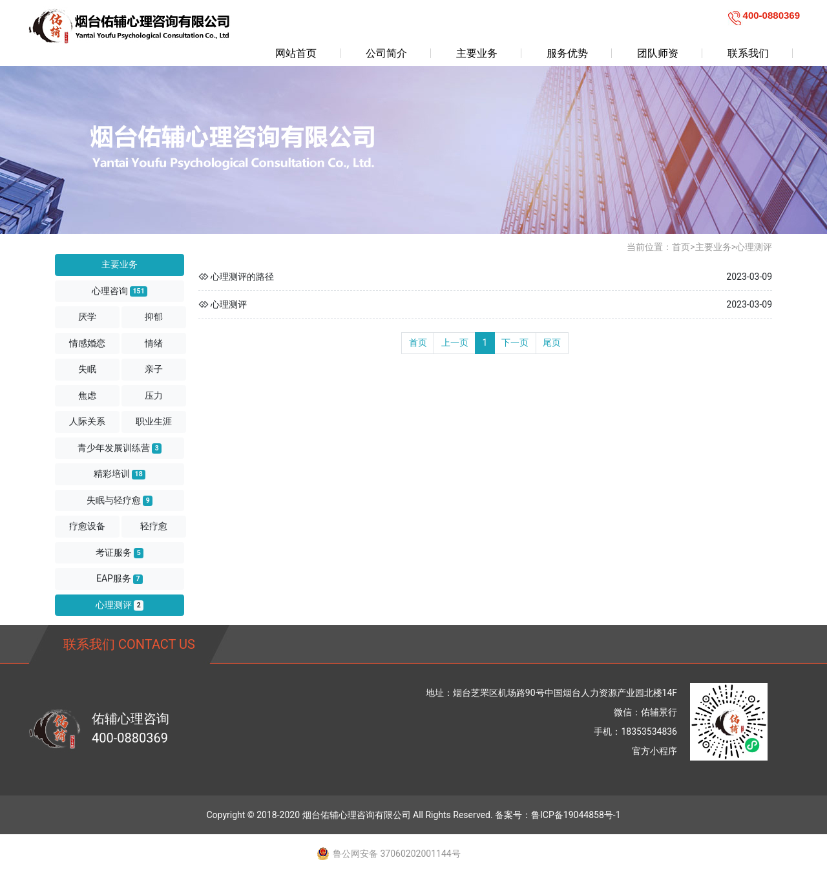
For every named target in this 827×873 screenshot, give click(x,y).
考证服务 (119, 552)
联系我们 (748, 53)
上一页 (454, 342)
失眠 (87, 369)
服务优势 (567, 53)
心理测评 (119, 605)
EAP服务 (119, 578)
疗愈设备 (87, 526)
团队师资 (657, 53)
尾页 (552, 342)
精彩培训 (119, 473)
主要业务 (476, 53)
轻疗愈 (153, 526)
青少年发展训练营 (120, 448)
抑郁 (154, 316)
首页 (681, 247)
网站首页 (296, 53)
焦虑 (87, 395)
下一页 (515, 342)
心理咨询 (119, 291)
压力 (154, 395)
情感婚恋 (87, 343)
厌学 (87, 316)
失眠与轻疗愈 (119, 500)
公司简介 (386, 53)
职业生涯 (154, 421)
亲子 (154, 369)
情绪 (154, 343)
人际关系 (87, 421)
